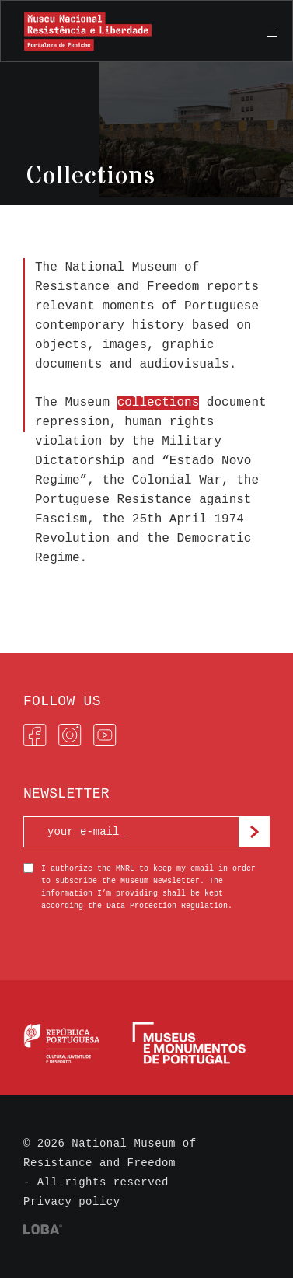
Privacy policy (71, 1202)
